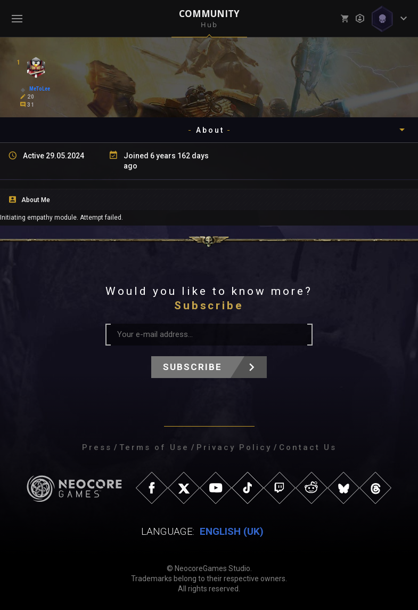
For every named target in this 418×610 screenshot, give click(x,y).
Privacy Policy (234, 447)
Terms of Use (154, 447)
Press (97, 447)
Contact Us (308, 447)
